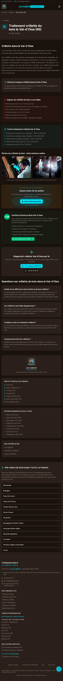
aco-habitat (24, 6)
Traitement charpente (9, 605)
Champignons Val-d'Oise (13, 434)
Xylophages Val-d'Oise (13, 420)
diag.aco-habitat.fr (10, 454)
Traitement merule (8, 594)
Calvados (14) (6, 636)
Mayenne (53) (6, 628)
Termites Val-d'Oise (11, 429)
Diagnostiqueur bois (8, 608)
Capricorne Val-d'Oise (12, 417)
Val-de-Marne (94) (11, 402)
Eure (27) (5, 630)
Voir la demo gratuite (31, 201)
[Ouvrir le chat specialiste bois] (59, 669)
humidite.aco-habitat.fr (11, 450)
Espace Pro (51, 665)
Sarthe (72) (5, 625)
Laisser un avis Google (10, 656)
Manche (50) (6, 639)
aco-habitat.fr (8, 447)
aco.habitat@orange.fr (10, 581)
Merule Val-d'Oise (11, 415)
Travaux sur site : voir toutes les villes (13, 619)
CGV (43, 665)
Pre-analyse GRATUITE (31, 266)
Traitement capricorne (9, 597)
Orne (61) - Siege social (9, 622)
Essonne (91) (9, 393)
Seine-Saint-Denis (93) (13, 399)
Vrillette (11, 12)
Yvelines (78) (9, 390)
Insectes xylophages (8, 602)
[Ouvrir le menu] (59, 7)
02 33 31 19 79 (31, 271)
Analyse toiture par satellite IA (12, 650)
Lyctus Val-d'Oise (11, 431)
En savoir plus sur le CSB (23, 239)
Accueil (4, 12)
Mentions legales (13, 665)
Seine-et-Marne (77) (12, 388)
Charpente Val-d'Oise (12, 423)
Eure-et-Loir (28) (7, 633)
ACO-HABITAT (16, 569)
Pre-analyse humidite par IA (12, 647)
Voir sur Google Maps (10, 654)
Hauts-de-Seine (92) (12, 396)
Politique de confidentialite (30, 665)
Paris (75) (8, 385)
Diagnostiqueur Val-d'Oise (14, 426)
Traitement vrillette (8, 600)
